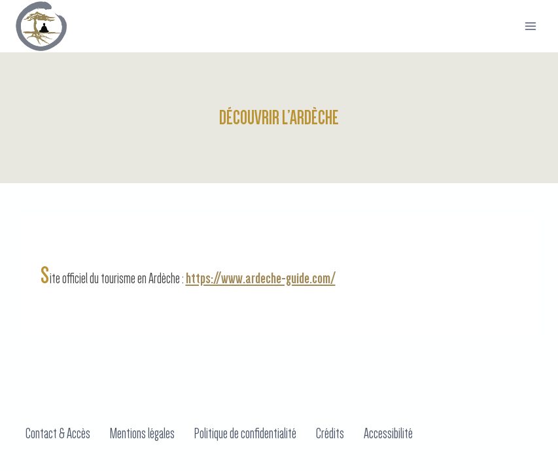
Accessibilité (388, 433)
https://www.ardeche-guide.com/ (261, 278)
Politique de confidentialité (245, 433)
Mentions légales (142, 433)
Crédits (330, 433)
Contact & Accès (58, 433)
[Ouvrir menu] (530, 26)
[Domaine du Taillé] (41, 26)
